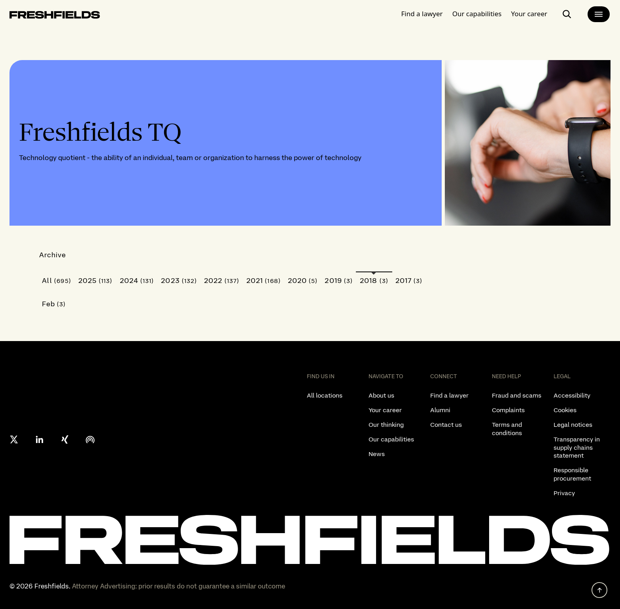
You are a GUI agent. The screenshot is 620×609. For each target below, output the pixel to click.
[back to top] (599, 590)
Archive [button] (52, 255)
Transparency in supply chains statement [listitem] (577, 448)
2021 (263, 280)
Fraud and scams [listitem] (516, 395)
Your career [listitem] (385, 410)
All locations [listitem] (324, 395)
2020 (303, 280)
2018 (374, 280)
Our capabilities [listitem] (391, 439)
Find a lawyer (422, 13)
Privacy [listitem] (564, 493)
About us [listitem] (381, 395)
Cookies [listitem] (565, 410)
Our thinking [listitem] (386, 424)
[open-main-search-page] (567, 14)
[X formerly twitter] (14, 439)
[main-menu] (599, 14)
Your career (529, 13)
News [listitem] (377, 454)
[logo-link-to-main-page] (54, 16)
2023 (179, 280)
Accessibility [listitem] (572, 395)
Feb (54, 304)
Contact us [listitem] (446, 424)
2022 (221, 280)
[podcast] (90, 439)
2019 (339, 280)
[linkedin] (39, 439)
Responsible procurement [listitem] (572, 474)
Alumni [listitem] (440, 410)
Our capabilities (477, 13)
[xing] (65, 439)
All (56, 280)
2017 (409, 280)
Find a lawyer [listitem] (449, 395)
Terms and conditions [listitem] (507, 429)
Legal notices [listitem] (573, 424)
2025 (95, 280)
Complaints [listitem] (508, 410)
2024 (137, 280)
